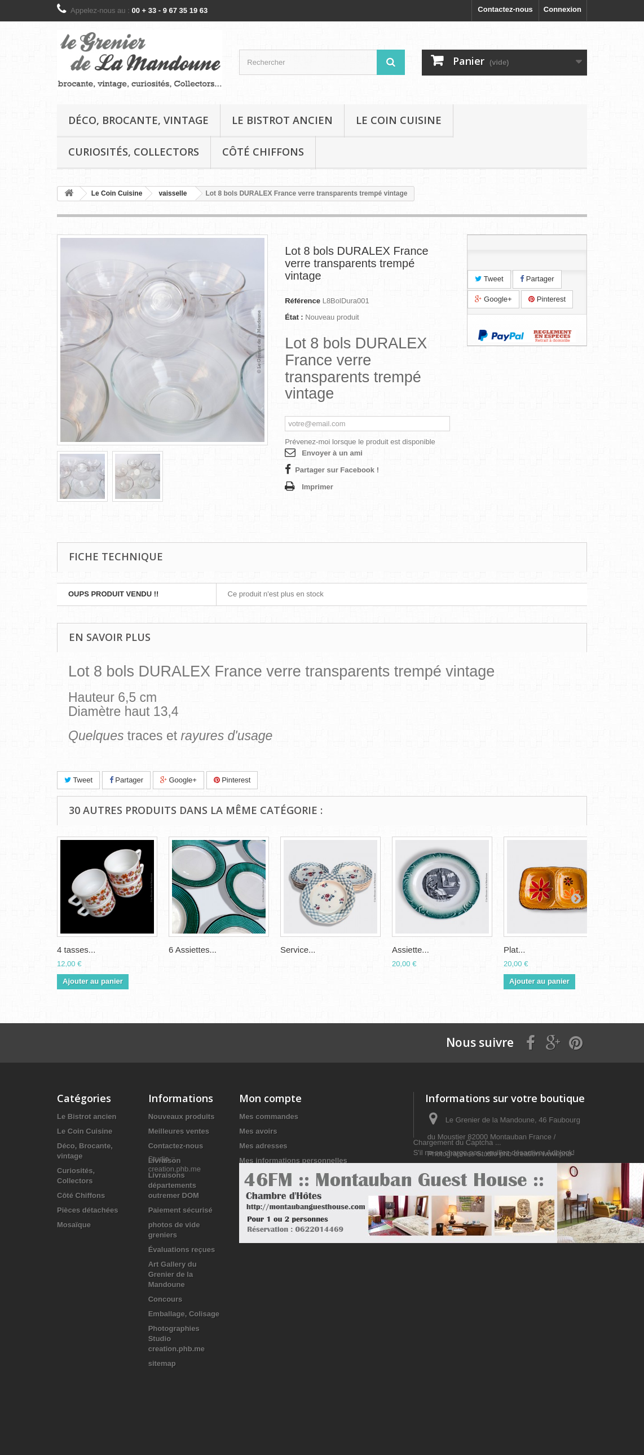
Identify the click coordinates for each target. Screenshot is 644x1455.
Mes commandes (268, 1116)
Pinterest (547, 299)
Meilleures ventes (178, 1131)
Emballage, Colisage (183, 1314)
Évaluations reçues (181, 1249)
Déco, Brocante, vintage (138, 120)
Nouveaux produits (181, 1116)
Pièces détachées (87, 1210)
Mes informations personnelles (293, 1160)
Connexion (562, 9)
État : (294, 317)
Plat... (514, 949)
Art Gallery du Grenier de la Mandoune (172, 1274)
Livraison (164, 1160)
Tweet (489, 279)
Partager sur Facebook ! (337, 470)
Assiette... (410, 949)
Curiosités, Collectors (133, 151)
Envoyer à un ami (332, 453)
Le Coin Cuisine (399, 120)
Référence (302, 301)
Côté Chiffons (263, 151)
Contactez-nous (505, 9)
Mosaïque (74, 1224)
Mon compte (270, 1098)
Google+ (493, 299)
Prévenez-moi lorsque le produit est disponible (360, 441)
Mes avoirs (258, 1131)
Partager (537, 279)
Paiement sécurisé (180, 1210)
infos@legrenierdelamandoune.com (485, 1229)
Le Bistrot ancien (282, 120)
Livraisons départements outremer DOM (173, 1185)
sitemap (162, 1363)
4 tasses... (76, 949)
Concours (165, 1299)
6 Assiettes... (193, 949)
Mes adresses (263, 1146)
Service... (298, 949)
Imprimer (317, 487)
